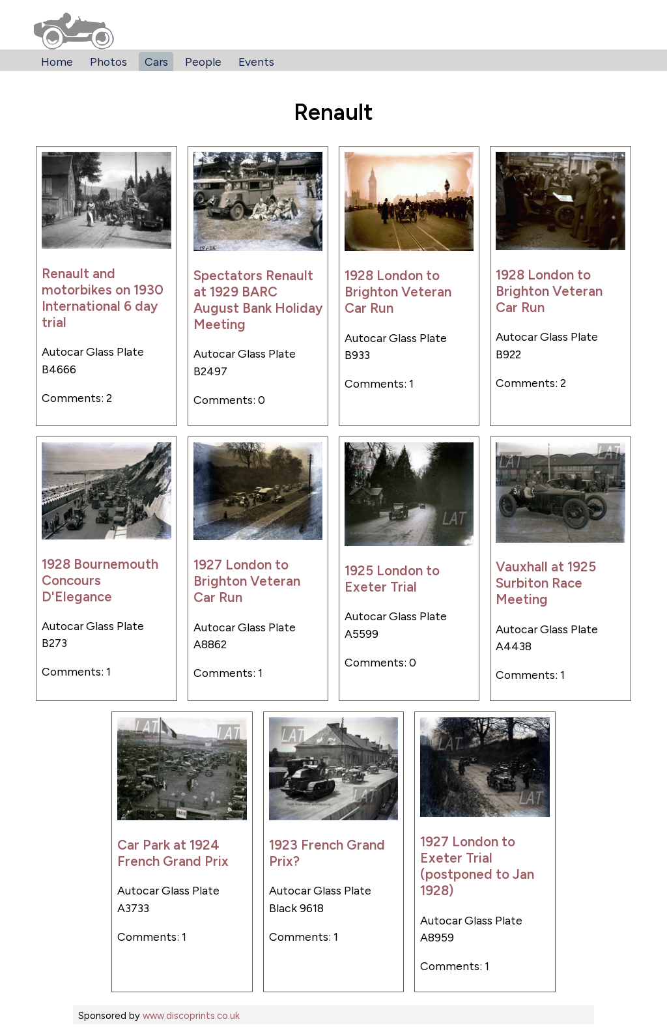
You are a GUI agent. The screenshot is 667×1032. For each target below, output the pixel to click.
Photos (108, 61)
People (203, 61)
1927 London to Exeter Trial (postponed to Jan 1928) (477, 865)
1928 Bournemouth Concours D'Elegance (100, 580)
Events (256, 61)
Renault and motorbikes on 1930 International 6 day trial (102, 297)
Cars (156, 61)
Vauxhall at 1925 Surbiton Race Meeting (546, 582)
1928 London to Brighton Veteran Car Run (398, 291)
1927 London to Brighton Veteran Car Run (246, 580)
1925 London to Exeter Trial (392, 578)
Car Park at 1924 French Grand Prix (173, 853)
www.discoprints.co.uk (191, 1016)
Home (57, 61)
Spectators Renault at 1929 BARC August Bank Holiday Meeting (257, 299)
